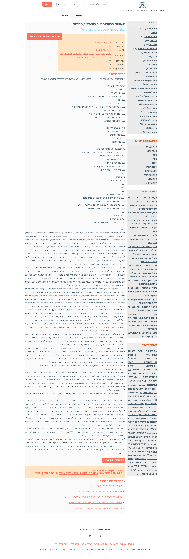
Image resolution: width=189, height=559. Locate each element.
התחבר (63, 16)
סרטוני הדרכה (74, 544)
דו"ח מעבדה (151, 147)
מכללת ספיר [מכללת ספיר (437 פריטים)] (141, 466)
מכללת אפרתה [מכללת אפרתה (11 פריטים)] (152, 459)
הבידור (91, 54)
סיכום (154, 163)
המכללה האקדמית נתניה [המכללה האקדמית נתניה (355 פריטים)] (142, 418)
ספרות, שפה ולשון (149, 97)
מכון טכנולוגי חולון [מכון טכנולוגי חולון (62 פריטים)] (145, 452)
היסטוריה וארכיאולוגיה (147, 49)
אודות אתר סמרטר (100, 544)
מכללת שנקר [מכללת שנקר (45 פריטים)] (141, 471)
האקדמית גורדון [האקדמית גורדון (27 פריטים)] (139, 386)
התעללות (68, 54)
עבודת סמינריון (105, 46)
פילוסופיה (152, 108)
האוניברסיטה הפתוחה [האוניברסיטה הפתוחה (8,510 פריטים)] (142, 383)
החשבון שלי (114, 544)
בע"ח (103, 54)
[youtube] (90, 536)
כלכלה (154, 69)
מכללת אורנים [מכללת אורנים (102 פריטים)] (145, 455)
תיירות (154, 128)
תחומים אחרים (151, 124)
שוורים (86, 57)
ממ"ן (154, 159)
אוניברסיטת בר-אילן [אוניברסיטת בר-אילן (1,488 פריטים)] (142, 359)
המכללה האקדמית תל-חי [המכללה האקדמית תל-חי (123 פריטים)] (145, 429)
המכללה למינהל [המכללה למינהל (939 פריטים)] (137, 433)
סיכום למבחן (151, 167)
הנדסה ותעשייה (150, 53)
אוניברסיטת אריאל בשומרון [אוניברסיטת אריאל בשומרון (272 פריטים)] (142, 351)
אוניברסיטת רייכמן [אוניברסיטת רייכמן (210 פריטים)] (142, 366)
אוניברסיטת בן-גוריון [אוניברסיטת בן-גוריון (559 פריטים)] (142, 355)
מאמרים (131, 544)
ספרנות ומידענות (149, 101)
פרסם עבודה (77, 16)
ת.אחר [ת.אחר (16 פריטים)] (139, 475)
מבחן (154, 155)
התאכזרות (77, 54)
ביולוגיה (153, 41)
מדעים (154, 77)
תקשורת (153, 132)
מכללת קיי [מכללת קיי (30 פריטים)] (149, 471)
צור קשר (123, 544)
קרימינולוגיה (151, 120)
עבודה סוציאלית (150, 104)
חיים (109, 57)
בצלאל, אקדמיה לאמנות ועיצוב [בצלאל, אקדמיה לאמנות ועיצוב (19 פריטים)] (139, 374)
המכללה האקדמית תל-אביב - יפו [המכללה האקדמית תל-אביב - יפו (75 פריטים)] (142, 426)
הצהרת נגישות (87, 544)
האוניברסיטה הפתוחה (102, 43)
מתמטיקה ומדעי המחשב (146, 89)
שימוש (81, 57)
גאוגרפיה (153, 45)
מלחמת (103, 57)
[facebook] (95, 536)
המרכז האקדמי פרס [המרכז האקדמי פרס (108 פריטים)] (141, 441)
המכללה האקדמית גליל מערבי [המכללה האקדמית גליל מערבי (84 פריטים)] (142, 404)
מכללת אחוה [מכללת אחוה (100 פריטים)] (133, 455)
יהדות (154, 65)
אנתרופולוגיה (151, 37)
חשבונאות (152, 61)
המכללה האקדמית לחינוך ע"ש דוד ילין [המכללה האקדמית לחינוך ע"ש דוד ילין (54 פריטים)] (142, 415)
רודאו (92, 57)
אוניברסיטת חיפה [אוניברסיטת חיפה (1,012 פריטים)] (142, 363)
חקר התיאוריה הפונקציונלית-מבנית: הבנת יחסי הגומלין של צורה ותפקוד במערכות (142, 318)
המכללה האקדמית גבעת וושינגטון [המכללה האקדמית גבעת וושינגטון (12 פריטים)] (139, 401)
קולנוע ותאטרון (150, 116)
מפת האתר (63, 544)
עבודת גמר (152, 179)
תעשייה (75, 57)
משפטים (153, 85)
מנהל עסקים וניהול (103, 50)
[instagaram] (100, 536)
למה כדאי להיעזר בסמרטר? (145, 254)
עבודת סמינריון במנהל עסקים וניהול (78, 474)
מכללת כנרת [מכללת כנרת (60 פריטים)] (140, 459)
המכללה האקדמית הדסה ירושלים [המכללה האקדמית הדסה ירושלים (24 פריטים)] (145, 408)
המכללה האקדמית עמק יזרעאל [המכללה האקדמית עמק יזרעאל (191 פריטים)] (142, 422)
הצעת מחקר (152, 151)
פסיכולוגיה (152, 112)
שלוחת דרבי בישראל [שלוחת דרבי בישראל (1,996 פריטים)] (142, 472)
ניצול (97, 57)
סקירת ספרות (151, 171)
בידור (109, 54)
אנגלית (154, 33)
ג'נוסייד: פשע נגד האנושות (145, 235)
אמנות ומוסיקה (150, 29)
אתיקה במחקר (151, 296)
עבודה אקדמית (150, 175)
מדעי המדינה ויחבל (148, 73)
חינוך (154, 57)
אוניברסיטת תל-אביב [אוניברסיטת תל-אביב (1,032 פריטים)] (144, 370)
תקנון (55, 544)
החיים (85, 54)
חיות (61, 54)
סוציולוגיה (152, 93)
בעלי (98, 54)
